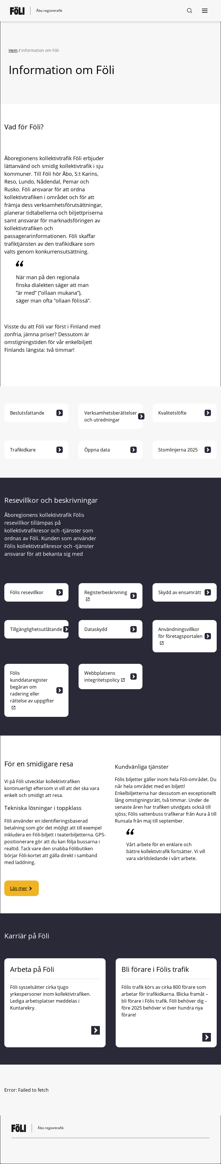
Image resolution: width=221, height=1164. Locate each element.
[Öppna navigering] (204, 10)
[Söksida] (189, 10)
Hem (13, 50)
